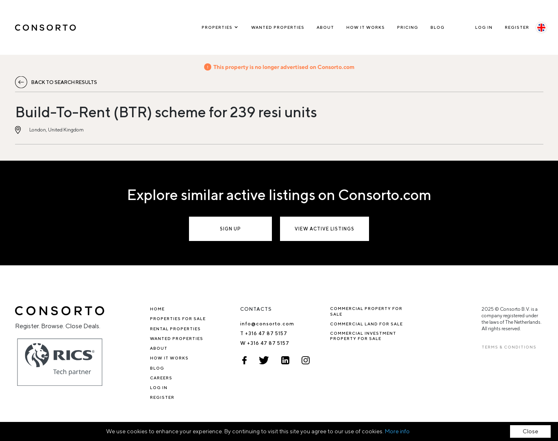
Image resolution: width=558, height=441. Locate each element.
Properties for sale (178, 318)
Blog (437, 27)
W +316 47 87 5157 (264, 343)
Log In (484, 27)
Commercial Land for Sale (366, 323)
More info (397, 431)
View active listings (324, 228)
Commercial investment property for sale (363, 336)
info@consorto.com (267, 324)
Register (517, 27)
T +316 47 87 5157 (263, 333)
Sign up (230, 228)
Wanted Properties (277, 27)
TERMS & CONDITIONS (509, 346)
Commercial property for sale (366, 311)
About (325, 27)
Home (157, 308)
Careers (161, 377)
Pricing (407, 27)
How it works (365, 27)
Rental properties (175, 328)
